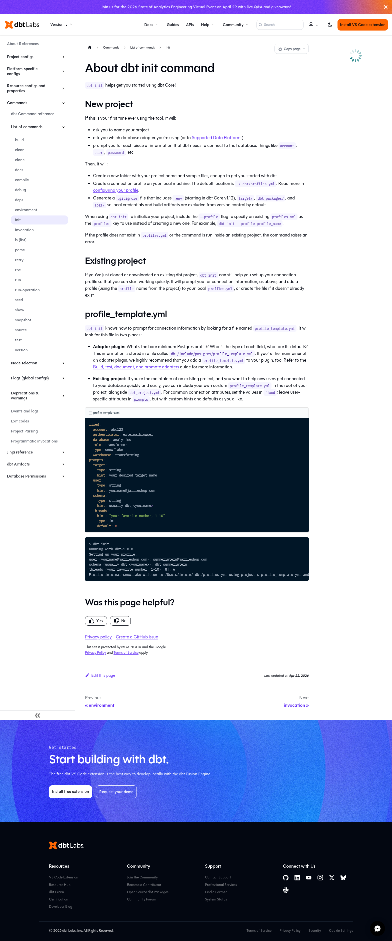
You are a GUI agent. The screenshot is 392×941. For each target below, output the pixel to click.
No (120, 620)
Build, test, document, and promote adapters (136, 367)
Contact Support (218, 877)
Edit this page (100, 675)
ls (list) (20, 240)
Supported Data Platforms (217, 137)
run (18, 280)
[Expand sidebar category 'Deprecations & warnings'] (63, 396)
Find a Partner (216, 892)
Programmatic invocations (34, 441)
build (19, 140)
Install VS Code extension (363, 25)
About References (23, 44)
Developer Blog (60, 906)
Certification (58, 899)
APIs (190, 25)
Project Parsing (24, 431)
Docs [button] (148, 25)
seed (19, 300)
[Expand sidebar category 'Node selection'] (63, 363)
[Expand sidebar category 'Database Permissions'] (63, 476)
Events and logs (24, 411)
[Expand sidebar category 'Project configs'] (63, 56)
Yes (96, 620)
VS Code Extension (63, 877)
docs (19, 170)
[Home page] (89, 47)
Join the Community (142, 877)
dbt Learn (56, 892)
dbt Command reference (32, 114)
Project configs (20, 57)
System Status (216, 899)
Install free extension (70, 791)
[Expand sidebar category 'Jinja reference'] (63, 452)
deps (19, 200)
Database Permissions (26, 476)
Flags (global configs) (30, 378)
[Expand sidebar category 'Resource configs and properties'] (63, 88)
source (21, 330)
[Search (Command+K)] (280, 25)
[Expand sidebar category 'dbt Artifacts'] (63, 464)
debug (20, 190)
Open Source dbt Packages (147, 892)
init (18, 220)
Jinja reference (20, 452)
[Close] (386, 7)
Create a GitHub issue (137, 637)
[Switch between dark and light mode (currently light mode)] (330, 24)
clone (19, 160)
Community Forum (141, 899)
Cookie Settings (341, 930)
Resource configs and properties (26, 88)
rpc (18, 270)
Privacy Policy (95, 652)
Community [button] (233, 25)
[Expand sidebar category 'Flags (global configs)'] (63, 378)
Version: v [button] (59, 24)
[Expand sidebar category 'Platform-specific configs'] (63, 71)
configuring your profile (115, 190)
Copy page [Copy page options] (292, 49)
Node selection (24, 363)
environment (26, 210)
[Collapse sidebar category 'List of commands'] (63, 126)
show (19, 310)
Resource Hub (59, 884)
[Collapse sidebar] (37, 715)
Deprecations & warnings (24, 395)
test (18, 340)
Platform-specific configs (22, 71)
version (21, 350)
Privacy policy (98, 637)
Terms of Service (126, 652)
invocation (24, 230)
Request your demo (116, 792)
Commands (17, 103)
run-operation (27, 290)
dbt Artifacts (18, 464)
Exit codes (20, 421)
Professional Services (221, 884)
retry (19, 260)
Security (314, 930)
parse (20, 250)
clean (19, 150)
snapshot (23, 320)
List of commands (26, 127)
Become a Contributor (144, 884)
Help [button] (205, 25)
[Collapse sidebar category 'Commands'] (63, 102)
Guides (173, 25)
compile (22, 180)
